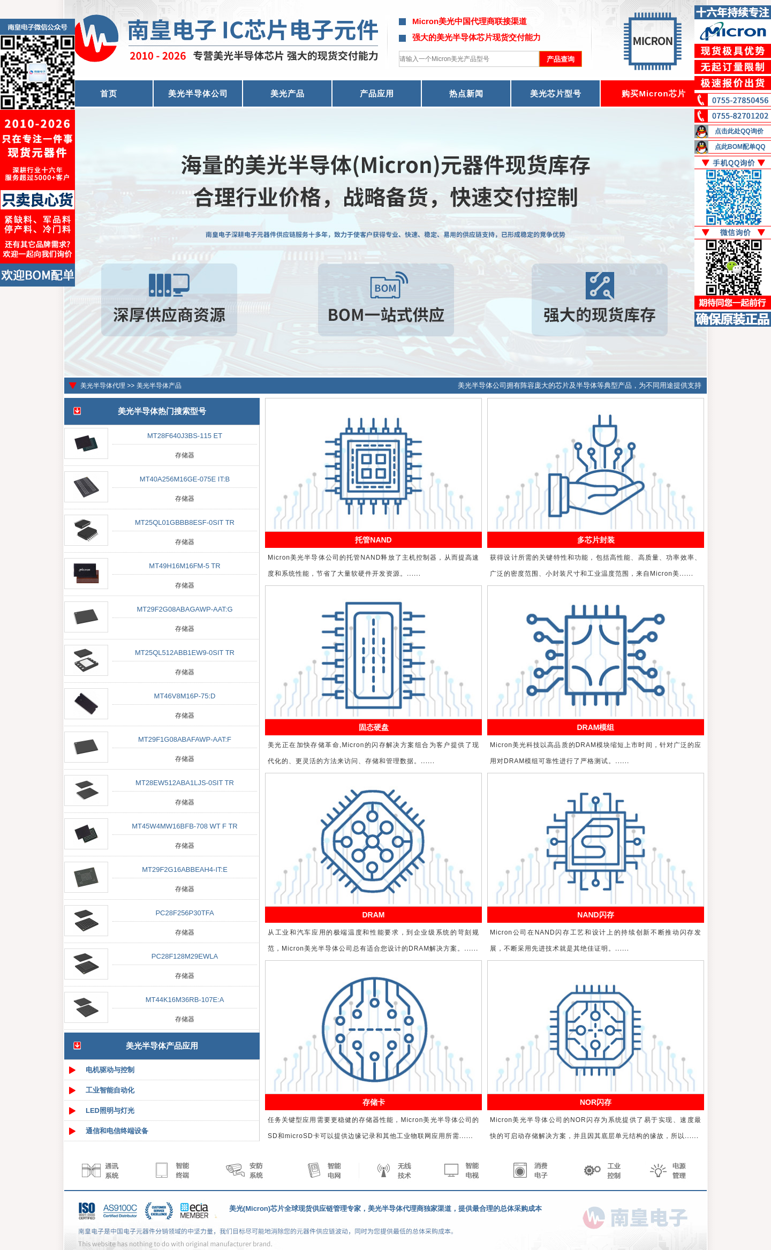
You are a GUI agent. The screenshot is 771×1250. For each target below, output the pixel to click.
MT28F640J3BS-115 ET (184, 436)
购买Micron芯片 (653, 93)
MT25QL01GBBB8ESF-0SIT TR (185, 522)
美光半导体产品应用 (162, 1045)
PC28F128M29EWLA (185, 956)
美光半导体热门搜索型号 (162, 411)
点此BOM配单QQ (740, 146)
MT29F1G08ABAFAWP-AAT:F (184, 739)
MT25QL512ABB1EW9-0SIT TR (185, 653)
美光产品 (287, 93)
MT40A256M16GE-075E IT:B (185, 479)
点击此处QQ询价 (739, 131)
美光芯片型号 (555, 93)
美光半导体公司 (198, 93)
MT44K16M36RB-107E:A (185, 1000)
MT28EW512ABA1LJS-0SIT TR (184, 783)
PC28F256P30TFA (184, 913)
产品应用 (377, 93)
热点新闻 (466, 93)
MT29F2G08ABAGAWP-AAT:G (184, 609)
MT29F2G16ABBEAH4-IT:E (185, 869)
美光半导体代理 (102, 385)
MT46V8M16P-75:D (185, 696)
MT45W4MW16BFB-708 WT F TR (184, 826)
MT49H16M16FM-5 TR (184, 566)
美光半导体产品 (159, 385)
